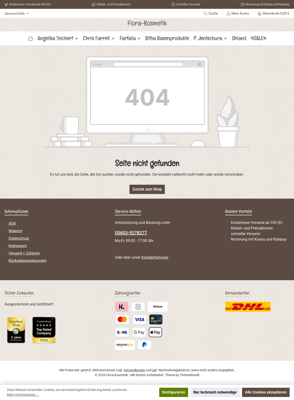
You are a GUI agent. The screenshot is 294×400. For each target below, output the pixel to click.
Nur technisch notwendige (215, 392)
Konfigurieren (173, 392)
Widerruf (15, 231)
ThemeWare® (189, 375)
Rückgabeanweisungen (27, 260)
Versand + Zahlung (24, 253)
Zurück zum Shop (147, 189)
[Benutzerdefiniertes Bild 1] (16, 330)
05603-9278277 (131, 232)
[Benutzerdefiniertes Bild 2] (43, 330)
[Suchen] (210, 13)
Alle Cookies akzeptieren (266, 392)
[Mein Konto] (237, 13)
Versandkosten (134, 370)
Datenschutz (19, 238)
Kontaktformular (154, 257)
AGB (12, 223)
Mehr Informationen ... (23, 395)
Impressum (18, 246)
